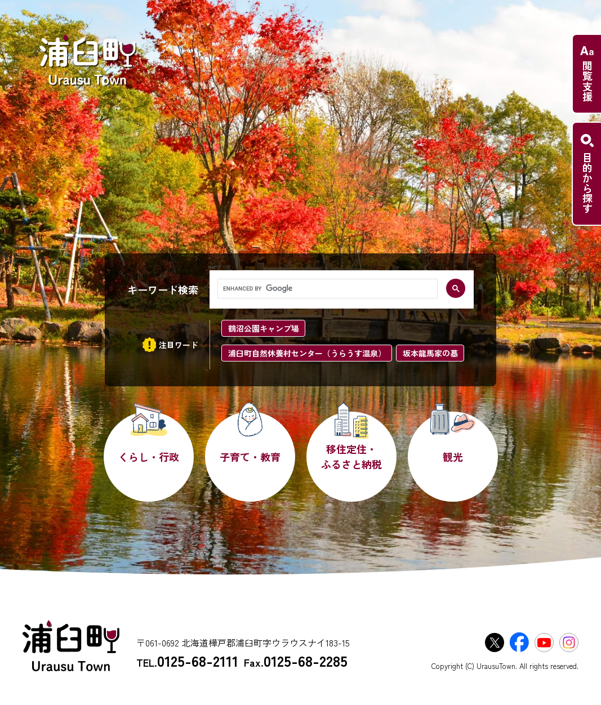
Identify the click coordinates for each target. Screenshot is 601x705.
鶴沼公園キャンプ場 (263, 328)
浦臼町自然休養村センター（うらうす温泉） (307, 353)
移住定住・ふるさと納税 (351, 456)
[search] (326, 289)
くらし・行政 (148, 456)
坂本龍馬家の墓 (430, 353)
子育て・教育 (250, 456)
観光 (453, 456)
